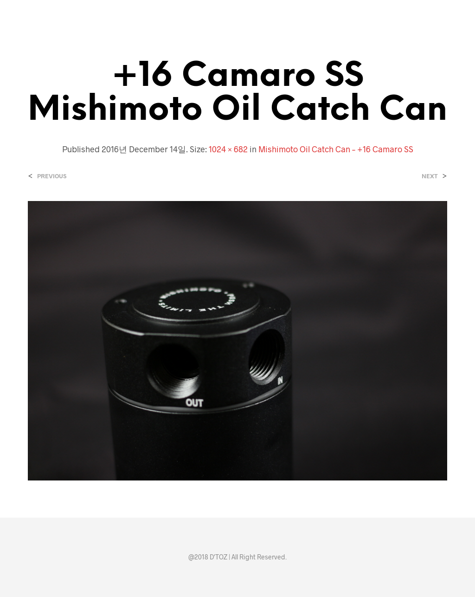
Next (430, 176)
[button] (395, 9)
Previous (51, 176)
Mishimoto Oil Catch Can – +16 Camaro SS (335, 149)
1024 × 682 (228, 149)
